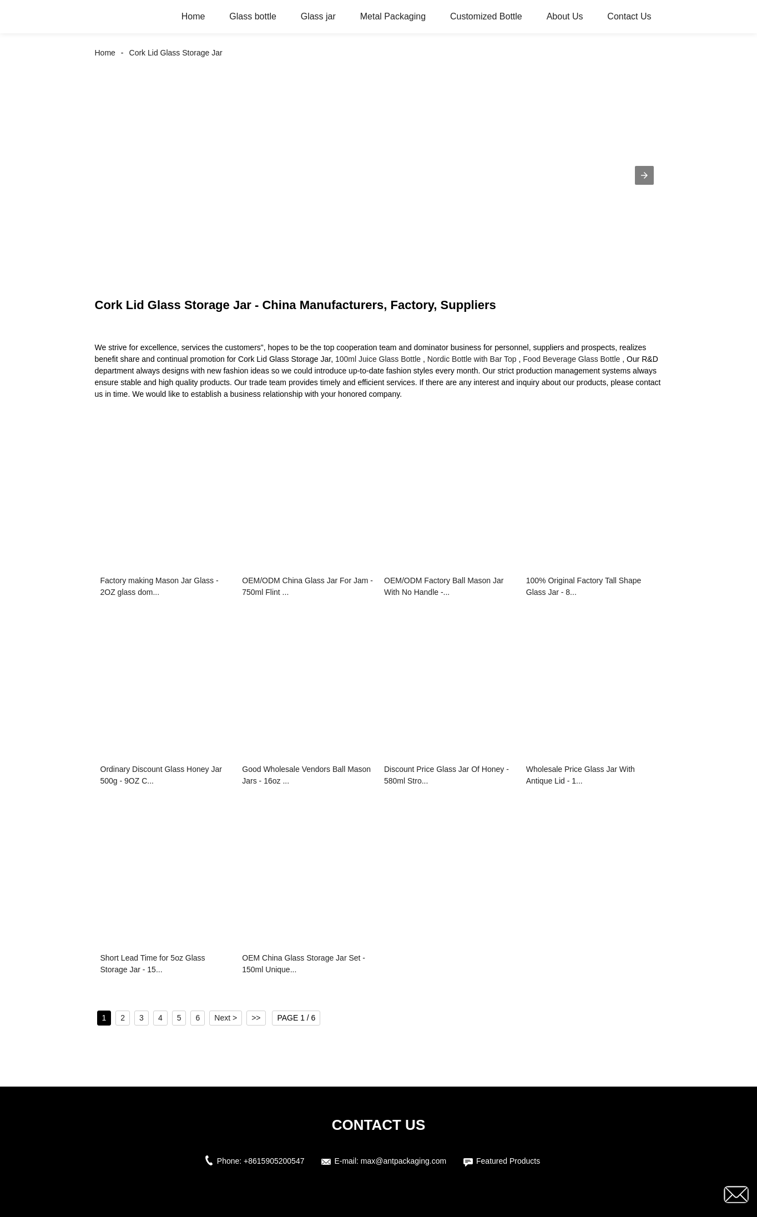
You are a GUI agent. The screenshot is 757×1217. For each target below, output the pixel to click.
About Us (565, 16)
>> (255, 1017)
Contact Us (629, 16)
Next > (225, 1017)
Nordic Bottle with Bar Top (472, 359)
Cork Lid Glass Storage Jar (176, 52)
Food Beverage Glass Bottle (571, 359)
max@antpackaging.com (403, 1161)
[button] (644, 175)
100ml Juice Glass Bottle (378, 359)
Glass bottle (252, 16)
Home (193, 16)
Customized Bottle (486, 16)
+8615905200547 (274, 1161)
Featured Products (508, 1161)
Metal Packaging (393, 16)
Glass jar (318, 16)
